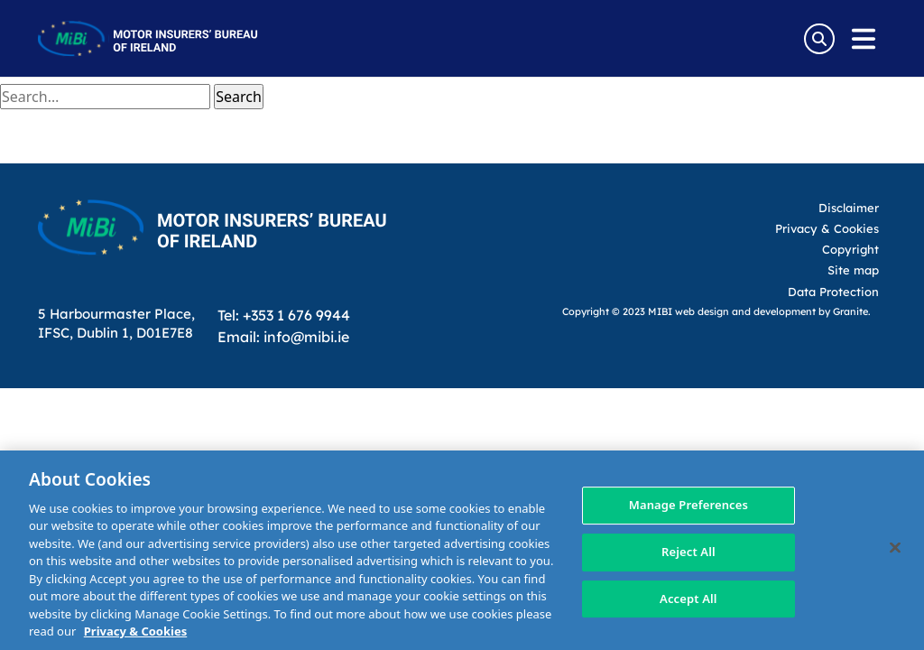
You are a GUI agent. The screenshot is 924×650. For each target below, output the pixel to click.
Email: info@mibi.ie (283, 336)
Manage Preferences (688, 505)
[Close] (895, 548)
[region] (462, 550)
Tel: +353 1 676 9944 (283, 314)
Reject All (688, 551)
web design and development (745, 311)
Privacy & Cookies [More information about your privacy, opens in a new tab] (135, 631)
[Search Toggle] (819, 38)
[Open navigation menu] (863, 38)
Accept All (688, 598)
